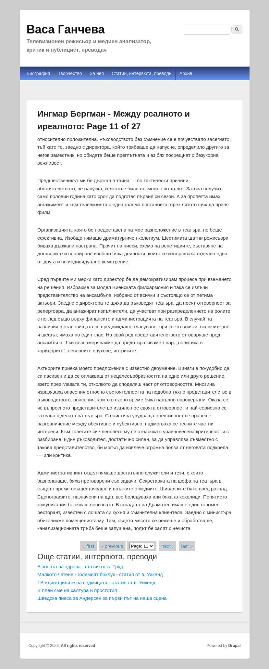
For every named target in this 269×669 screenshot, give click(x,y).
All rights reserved (78, 645)
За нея (97, 73)
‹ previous (112, 546)
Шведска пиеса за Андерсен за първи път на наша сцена (102, 598)
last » (187, 546)
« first (88, 546)
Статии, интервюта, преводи (141, 73)
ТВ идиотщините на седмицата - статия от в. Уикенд (96, 582)
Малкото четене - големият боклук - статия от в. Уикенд (100, 574)
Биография (38, 73)
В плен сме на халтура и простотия (77, 590)
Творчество (70, 73)
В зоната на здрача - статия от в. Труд (80, 566)
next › (168, 546)
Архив (185, 73)
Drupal (234, 645)
